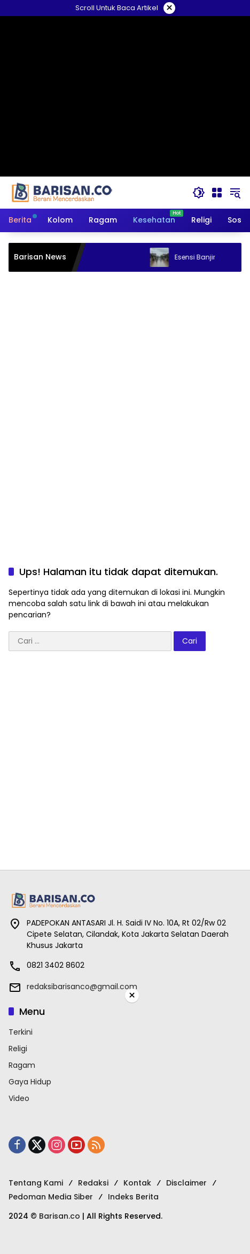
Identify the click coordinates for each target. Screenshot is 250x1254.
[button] (198, 192)
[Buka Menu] (216, 192)
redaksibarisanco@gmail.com (82, 986)
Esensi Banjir (205, 257)
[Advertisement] (125, 407)
